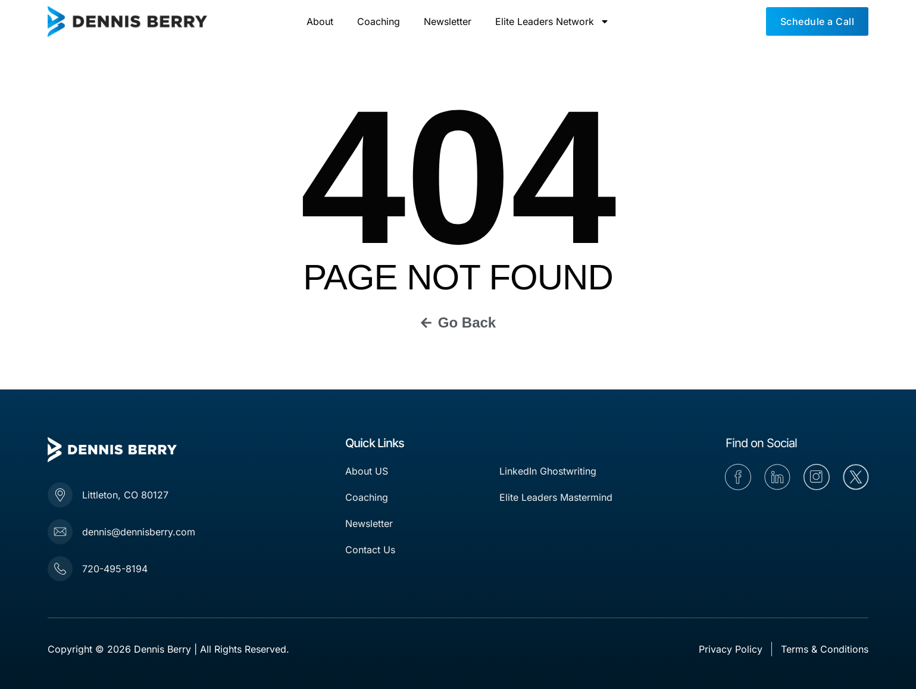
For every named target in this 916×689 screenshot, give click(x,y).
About (320, 21)
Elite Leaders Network (552, 21)
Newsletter (447, 21)
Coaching (378, 21)
